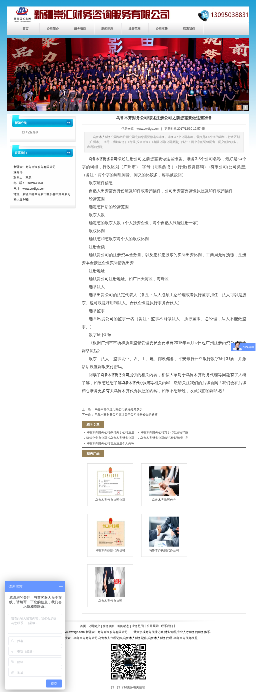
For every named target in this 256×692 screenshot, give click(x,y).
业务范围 (134, 28)
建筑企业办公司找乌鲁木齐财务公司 (110, 438)
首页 (25, 28)
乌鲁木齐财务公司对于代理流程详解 (164, 432)
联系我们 (189, 28)
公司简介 (53, 28)
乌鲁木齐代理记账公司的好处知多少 (118, 409)
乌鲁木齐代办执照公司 (110, 484)
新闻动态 (107, 28)
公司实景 (162, 28)
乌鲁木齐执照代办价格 (110, 534)
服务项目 (80, 28)
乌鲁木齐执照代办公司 (164, 534)
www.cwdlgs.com (147, 128)
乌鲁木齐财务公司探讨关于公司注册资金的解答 (126, 414)
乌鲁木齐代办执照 (110, 585)
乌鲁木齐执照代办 (164, 484)
